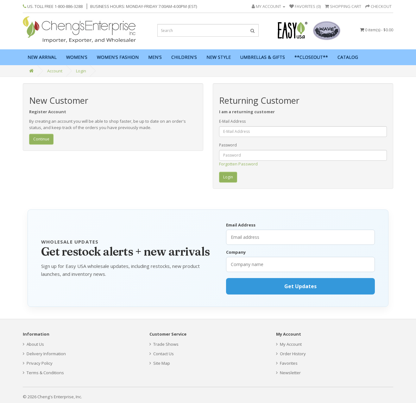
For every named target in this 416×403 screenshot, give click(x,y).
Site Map (159, 363)
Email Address (240, 225)
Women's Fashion (118, 57)
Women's (76, 57)
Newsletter (288, 372)
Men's (155, 57)
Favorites (287, 363)
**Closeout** (311, 57)
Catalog (347, 57)
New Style (218, 57)
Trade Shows (164, 344)
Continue (41, 139)
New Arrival (42, 57)
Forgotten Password (238, 164)
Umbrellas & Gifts (262, 57)
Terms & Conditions (43, 372)
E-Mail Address (232, 121)
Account (54, 71)
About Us (33, 344)
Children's (184, 57)
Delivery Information (44, 353)
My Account (289, 344)
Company (236, 252)
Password (228, 145)
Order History (291, 353)
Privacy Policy (38, 363)
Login (81, 71)
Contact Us (161, 353)
